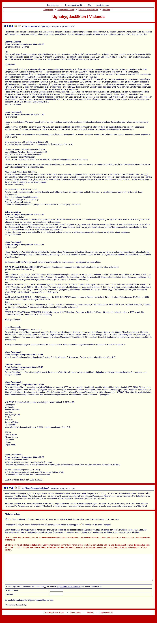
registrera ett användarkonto (68, 592)
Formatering (18, 519)
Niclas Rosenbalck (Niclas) (37, 26)
